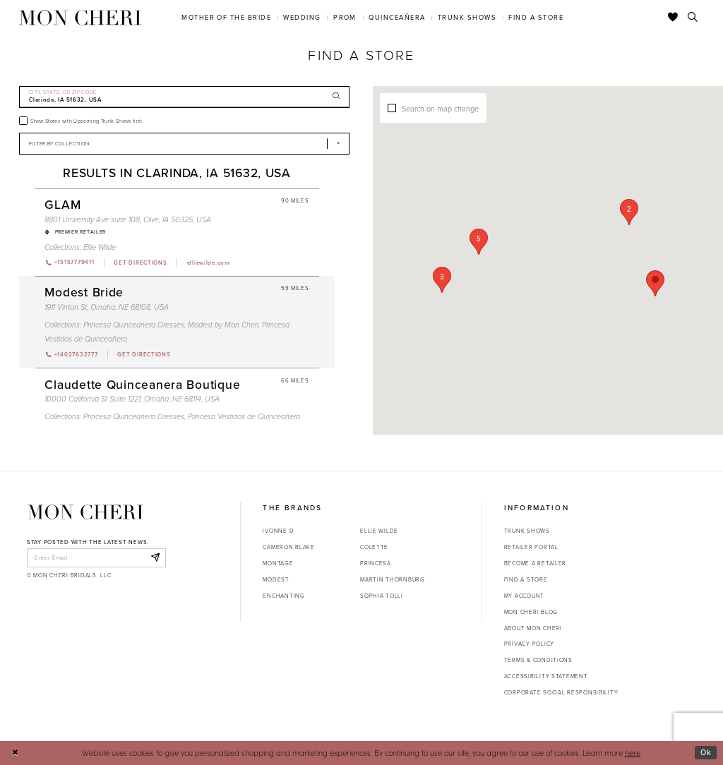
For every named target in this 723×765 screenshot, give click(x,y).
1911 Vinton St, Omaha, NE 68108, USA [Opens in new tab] (106, 307)
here (632, 752)
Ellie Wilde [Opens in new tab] (379, 530)
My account (524, 595)
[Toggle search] (693, 18)
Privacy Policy (529, 643)
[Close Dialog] (15, 753)
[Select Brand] (184, 144)
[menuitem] (226, 17)
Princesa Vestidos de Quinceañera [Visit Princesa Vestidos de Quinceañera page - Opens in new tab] (244, 416)
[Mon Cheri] (85, 512)
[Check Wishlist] (673, 18)
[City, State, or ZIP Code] (184, 97)
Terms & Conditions (538, 660)
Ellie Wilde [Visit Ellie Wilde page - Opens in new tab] (99, 247)
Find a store (526, 579)
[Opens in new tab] (139, 262)
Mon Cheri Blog (531, 612)
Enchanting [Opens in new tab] (283, 595)
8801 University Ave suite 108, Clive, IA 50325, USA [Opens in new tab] (127, 219)
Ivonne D (278, 530)
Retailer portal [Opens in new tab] (531, 547)
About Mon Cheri (533, 628)
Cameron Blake (288, 547)
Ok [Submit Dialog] (706, 752)
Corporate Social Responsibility (561, 692)
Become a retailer (535, 563)
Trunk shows (527, 530)
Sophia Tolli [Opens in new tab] (381, 595)
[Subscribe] (155, 557)
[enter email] (96, 557)
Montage (278, 563)
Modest (276, 579)
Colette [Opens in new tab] (374, 547)
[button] (629, 212)
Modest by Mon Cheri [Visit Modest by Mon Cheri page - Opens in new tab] (223, 324)
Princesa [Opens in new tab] (375, 563)
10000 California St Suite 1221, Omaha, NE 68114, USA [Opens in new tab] (132, 398)
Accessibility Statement (546, 676)
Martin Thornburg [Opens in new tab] (392, 579)
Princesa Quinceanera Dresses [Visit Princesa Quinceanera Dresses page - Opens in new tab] (133, 324)
